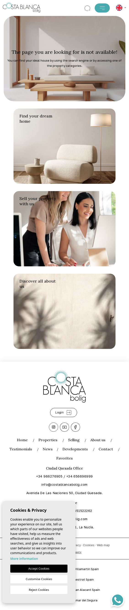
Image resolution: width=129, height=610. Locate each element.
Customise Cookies (39, 579)
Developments (75, 449)
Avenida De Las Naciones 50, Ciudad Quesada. (64, 493)
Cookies (88, 545)
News (48, 449)
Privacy (75, 545)
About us (97, 440)
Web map (103, 545)
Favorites (64, 458)
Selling (74, 440)
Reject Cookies (39, 590)
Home (22, 440)
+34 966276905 (49, 476)
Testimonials (21, 449)
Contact (106, 449)
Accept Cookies (38, 568)
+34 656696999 (79, 476)
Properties (47, 440)
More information (24, 558)
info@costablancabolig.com (64, 484)
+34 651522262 (79, 511)
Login (63, 412)
